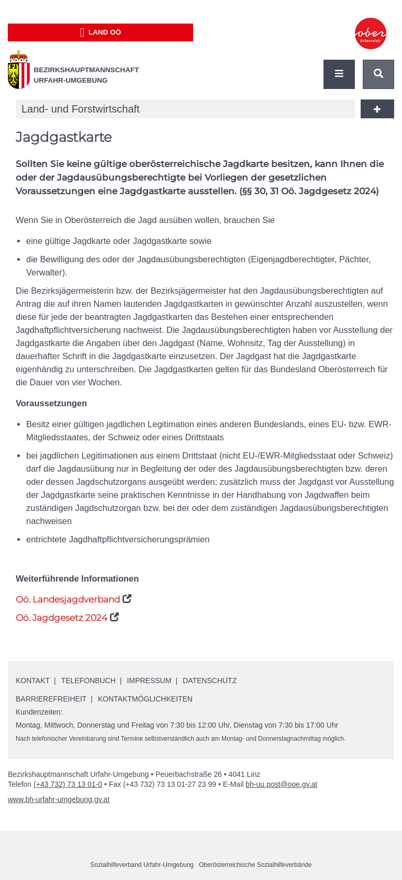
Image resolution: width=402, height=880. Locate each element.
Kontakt (33, 680)
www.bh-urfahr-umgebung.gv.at (58, 799)
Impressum (149, 680)
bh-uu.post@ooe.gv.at (281, 784)
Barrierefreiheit (51, 699)
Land (100, 32)
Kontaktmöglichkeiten (145, 699)
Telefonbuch (88, 680)
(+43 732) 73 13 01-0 (68, 784)
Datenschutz (210, 680)
